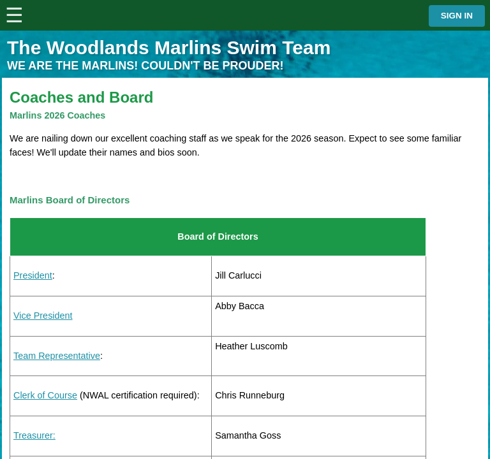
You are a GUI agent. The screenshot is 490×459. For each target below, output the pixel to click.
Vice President (43, 315)
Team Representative (56, 356)
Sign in (457, 15)
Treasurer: (34, 435)
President (32, 275)
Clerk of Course (45, 395)
